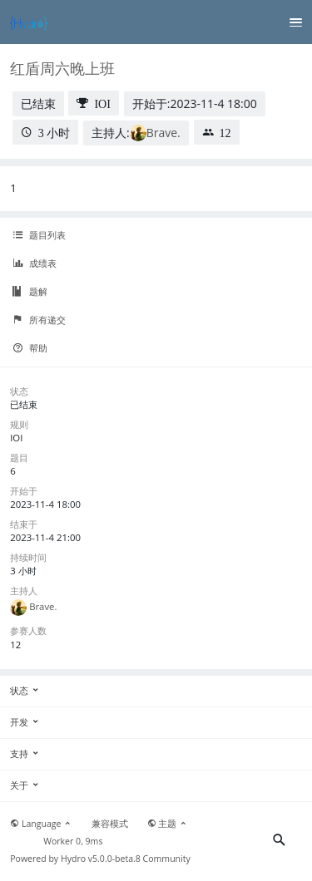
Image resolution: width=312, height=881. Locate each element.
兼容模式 (110, 823)
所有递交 (39, 320)
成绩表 (34, 263)
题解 (29, 291)
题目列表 (39, 235)
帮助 (29, 348)
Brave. (163, 132)
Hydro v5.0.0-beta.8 (101, 858)
